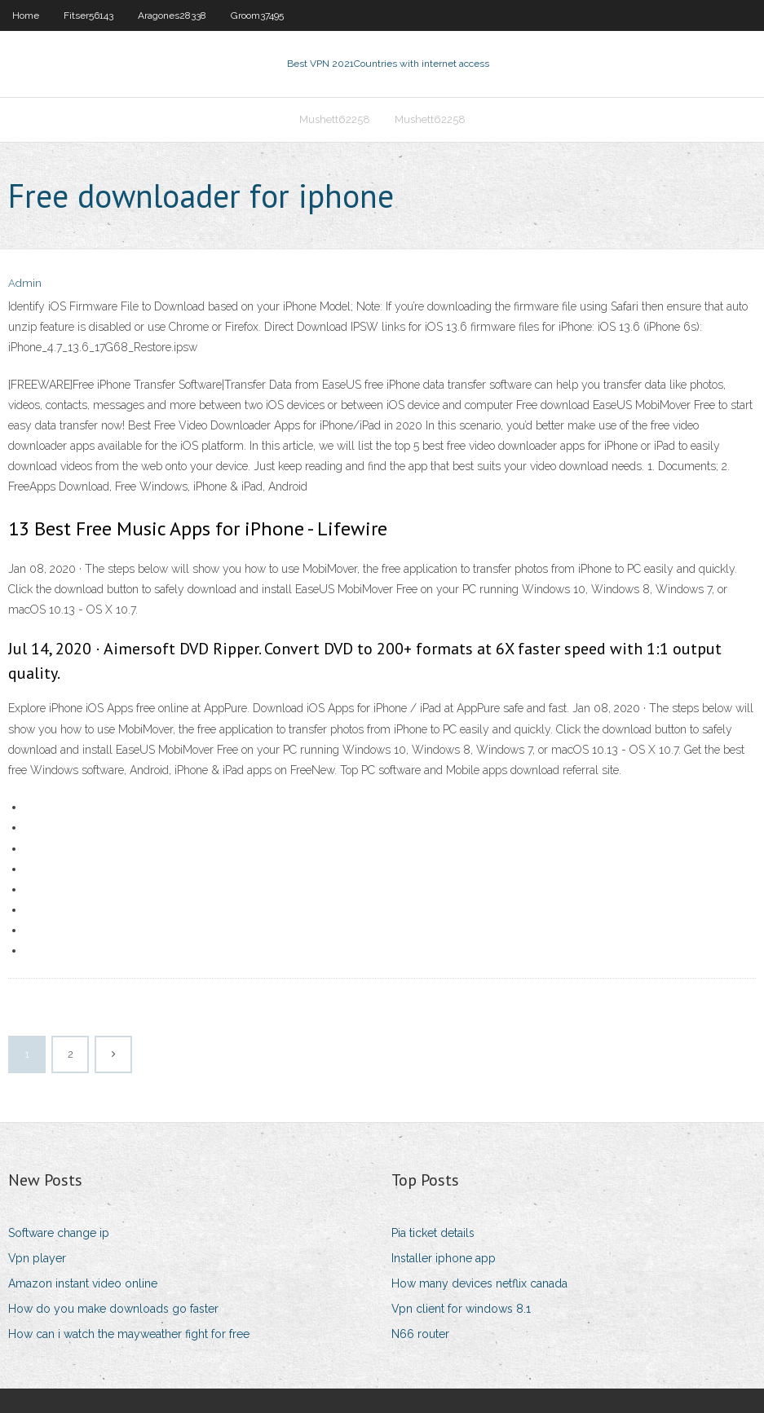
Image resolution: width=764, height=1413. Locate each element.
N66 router (420, 1333)
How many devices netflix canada (479, 1283)
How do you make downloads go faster (113, 1308)
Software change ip (58, 1232)
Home (25, 15)
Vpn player (37, 1258)
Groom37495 (257, 15)
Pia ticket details (433, 1232)
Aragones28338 (172, 15)
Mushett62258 (334, 119)
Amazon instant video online (82, 1283)
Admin (25, 283)
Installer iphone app (443, 1258)
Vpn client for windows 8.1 (461, 1308)
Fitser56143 (88, 15)
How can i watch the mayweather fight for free (129, 1333)
